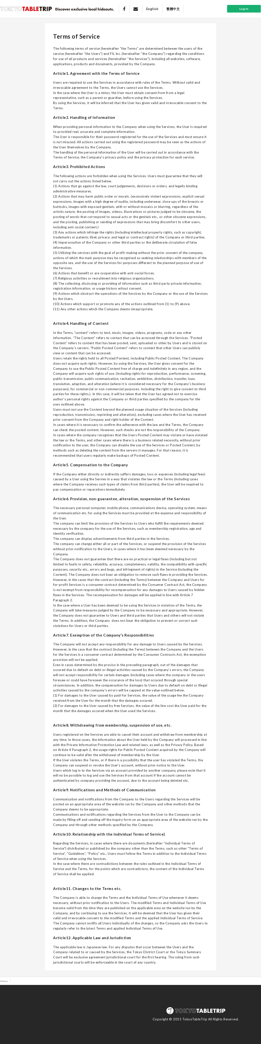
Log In (243, 9)
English (152, 9)
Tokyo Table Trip (26, 8)
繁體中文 (173, 9)
